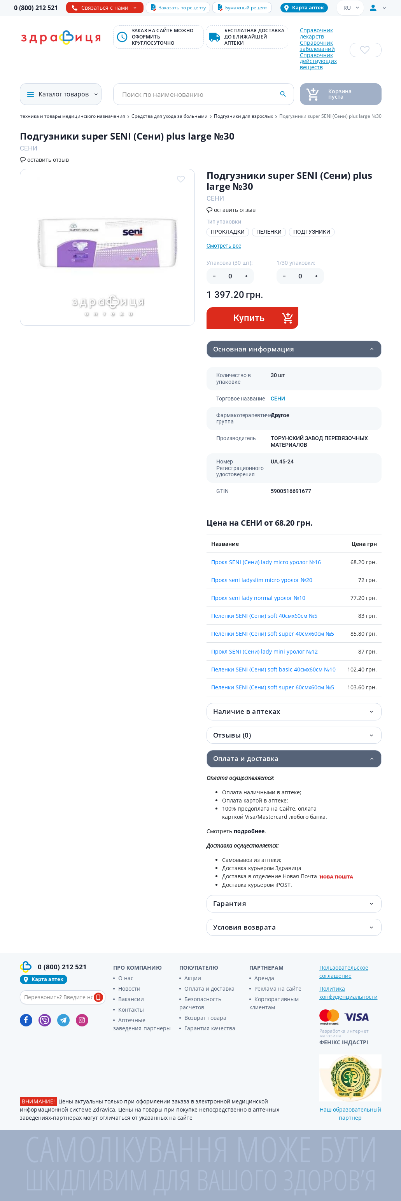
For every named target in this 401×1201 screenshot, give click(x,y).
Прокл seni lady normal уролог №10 (258, 597)
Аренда (264, 978)
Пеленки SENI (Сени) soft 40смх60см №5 (264, 615)
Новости (129, 988)
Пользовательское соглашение (343, 971)
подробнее (249, 831)
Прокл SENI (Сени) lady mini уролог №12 (264, 651)
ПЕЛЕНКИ (269, 232)
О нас (125, 978)
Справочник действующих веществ (318, 61)
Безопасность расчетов (200, 1003)
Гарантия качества (209, 1028)
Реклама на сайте (277, 988)
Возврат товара (205, 1017)
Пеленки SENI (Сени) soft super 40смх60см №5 (272, 633)
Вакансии (131, 999)
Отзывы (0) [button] (232, 735)
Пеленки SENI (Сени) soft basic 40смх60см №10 (273, 669)
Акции (192, 978)
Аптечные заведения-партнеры (142, 1024)
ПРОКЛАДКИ (228, 232)
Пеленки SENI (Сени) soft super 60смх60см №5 (272, 687)
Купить (263, 318)
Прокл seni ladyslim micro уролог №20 (261, 580)
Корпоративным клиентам (274, 1003)
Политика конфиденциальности (348, 992)
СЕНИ (278, 398)
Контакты (131, 1009)
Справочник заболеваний (317, 46)
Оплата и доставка (209, 988)
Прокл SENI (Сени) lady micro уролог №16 (266, 562)
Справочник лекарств (316, 33)
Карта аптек (308, 7)
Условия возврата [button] (244, 927)
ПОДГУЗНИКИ (311, 232)
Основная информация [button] (253, 348)
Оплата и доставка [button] (246, 758)
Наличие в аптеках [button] (246, 711)
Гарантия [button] (230, 903)
